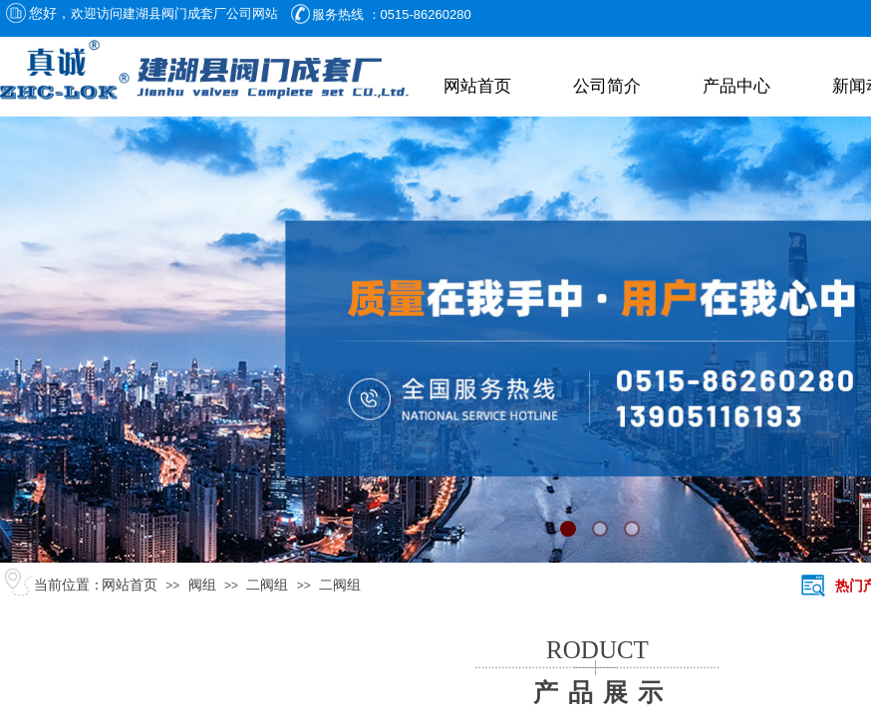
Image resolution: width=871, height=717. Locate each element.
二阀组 (267, 585)
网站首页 (477, 86)
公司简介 (607, 86)
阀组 (202, 585)
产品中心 (736, 86)
